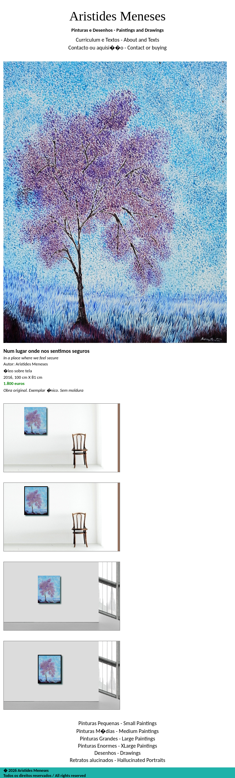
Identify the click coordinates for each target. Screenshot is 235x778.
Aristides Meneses (117, 16)
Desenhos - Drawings (117, 753)
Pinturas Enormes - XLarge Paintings (117, 746)
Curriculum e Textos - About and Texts (117, 40)
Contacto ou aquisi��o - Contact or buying (117, 47)
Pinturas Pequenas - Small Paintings (117, 723)
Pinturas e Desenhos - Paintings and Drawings (117, 30)
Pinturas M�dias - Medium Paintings (117, 731)
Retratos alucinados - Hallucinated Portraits (117, 760)
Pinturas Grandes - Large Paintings (117, 738)
